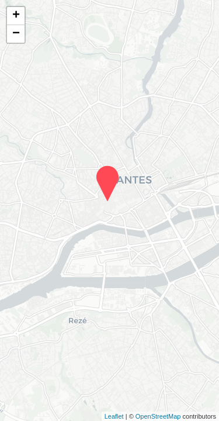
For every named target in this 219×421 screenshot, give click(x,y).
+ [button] (16, 16)
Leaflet (114, 416)
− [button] (16, 34)
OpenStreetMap (158, 416)
